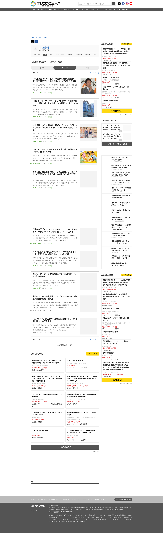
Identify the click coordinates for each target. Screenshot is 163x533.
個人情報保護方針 (99, 499)
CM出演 (87, 54)
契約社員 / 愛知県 (47, 434)
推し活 (118, 9)
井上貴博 (44, 47)
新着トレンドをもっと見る (117, 144)
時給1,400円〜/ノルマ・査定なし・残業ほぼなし (116, 88)
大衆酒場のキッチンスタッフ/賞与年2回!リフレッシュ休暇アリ (116, 342)
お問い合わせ (65, 499)
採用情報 (120, 499)
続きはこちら (66, 447)
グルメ (92, 9)
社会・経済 (85, 9)
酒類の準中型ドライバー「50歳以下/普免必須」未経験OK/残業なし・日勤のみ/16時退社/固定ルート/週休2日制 (116, 51)
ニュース (65, 68)
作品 (51, 54)
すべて (42, 68)
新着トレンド (126, 9)
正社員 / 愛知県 (47, 382)
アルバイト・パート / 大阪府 (82, 435)
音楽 (42, 9)
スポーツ (78, 9)
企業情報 (128, 499)
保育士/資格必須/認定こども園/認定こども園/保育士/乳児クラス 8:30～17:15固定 (116, 65)
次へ (96, 73)
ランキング (112, 9)
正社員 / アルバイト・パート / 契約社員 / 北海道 (47, 400)
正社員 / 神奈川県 (82, 382)
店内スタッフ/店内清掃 (111, 77)
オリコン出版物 (42, 499)
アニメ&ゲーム (58, 9)
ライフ (105, 9)
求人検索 (93, 354)
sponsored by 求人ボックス (92, 451)
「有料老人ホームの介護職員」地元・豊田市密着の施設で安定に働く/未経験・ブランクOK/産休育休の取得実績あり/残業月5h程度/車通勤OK (116, 366)
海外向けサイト (87, 499)
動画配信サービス (69, 9)
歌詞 (94, 54)
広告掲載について (54, 499)
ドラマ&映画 (48, 9)
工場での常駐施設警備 (110, 100)
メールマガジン (76, 499)
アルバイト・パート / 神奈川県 (82, 364)
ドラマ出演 (79, 54)
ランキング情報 (60, 54)
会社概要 (33, 499)
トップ (33, 9)
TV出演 (70, 54)
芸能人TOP (37, 54)
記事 (45, 54)
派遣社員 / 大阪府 (47, 365)
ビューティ (99, 9)
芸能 (38, 9)
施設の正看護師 (108, 353)
